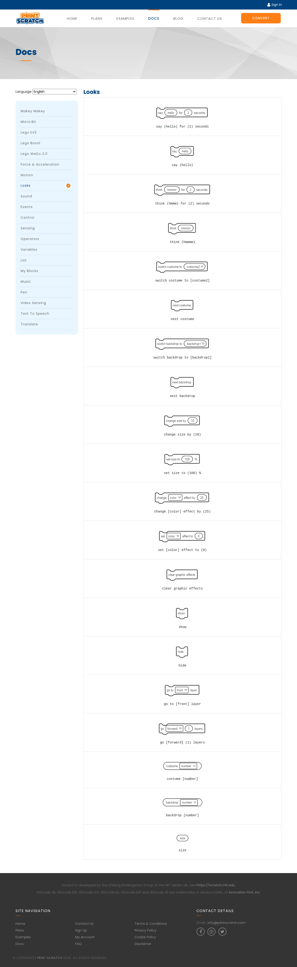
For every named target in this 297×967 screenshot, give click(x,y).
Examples (125, 18)
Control (27, 217)
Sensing (28, 228)
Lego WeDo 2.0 (34, 153)
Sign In (274, 4)
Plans (97, 18)
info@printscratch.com (226, 922)
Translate (29, 324)
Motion (27, 175)
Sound (26, 196)
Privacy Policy (145, 930)
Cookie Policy (145, 937)
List (24, 260)
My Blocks (29, 271)
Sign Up (81, 930)
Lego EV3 (29, 132)
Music (26, 281)
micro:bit (28, 121)
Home (72, 18)
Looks (26, 185)
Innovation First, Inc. (245, 892)
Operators (30, 239)
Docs (153, 18)
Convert (261, 18)
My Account (85, 937)
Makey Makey (33, 111)
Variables (29, 249)
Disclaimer (143, 943)
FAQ (78, 943)
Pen (24, 292)
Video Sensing (33, 303)
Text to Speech (35, 313)
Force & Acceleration (40, 164)
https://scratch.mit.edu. (216, 885)
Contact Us (209, 18)
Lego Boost (31, 143)
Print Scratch (49, 958)
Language (24, 91)
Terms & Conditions (151, 923)
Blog (178, 18)
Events (27, 207)
